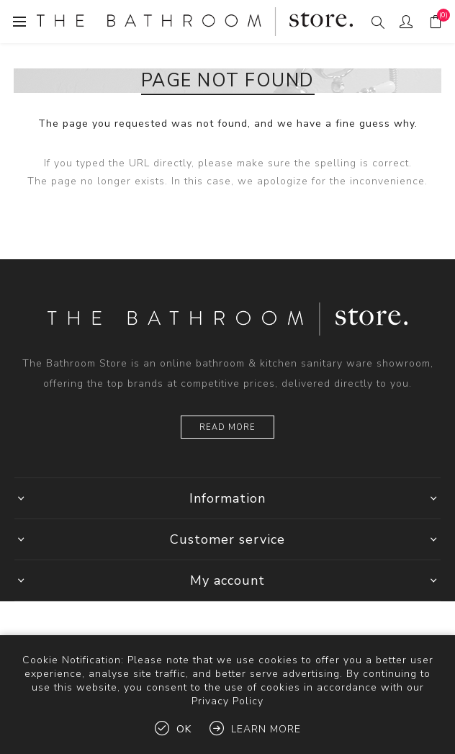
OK (184, 729)
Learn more (266, 729)
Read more (227, 427)
